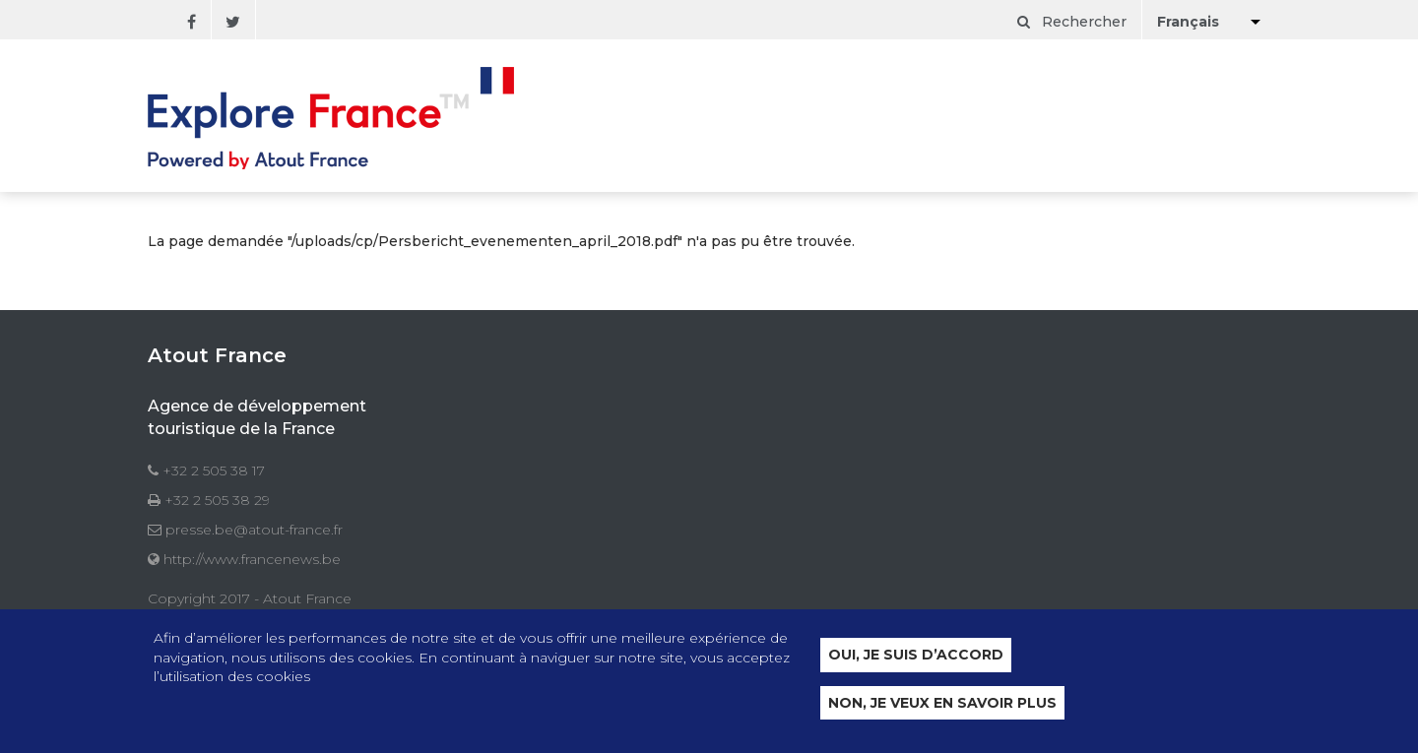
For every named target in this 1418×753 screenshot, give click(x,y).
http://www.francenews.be (252, 559)
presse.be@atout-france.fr (254, 529)
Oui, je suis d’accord (915, 656)
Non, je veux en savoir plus (942, 704)
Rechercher (1072, 22)
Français (1188, 22)
